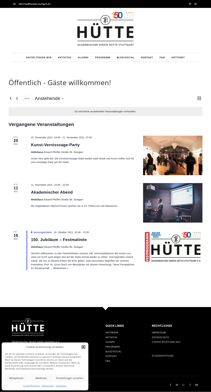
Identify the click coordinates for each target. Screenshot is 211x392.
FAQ (162, 57)
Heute (27, 98)
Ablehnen (41, 378)
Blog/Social (125, 57)
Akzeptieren (16, 378)
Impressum (61, 385)
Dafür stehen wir (38, 57)
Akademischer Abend (52, 192)
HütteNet (178, 57)
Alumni (83, 57)
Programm (102, 57)
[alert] (105, 111)
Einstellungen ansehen (69, 378)
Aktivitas (64, 57)
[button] (83, 347)
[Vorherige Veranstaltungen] (11, 98)
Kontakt (147, 57)
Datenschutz (48, 385)
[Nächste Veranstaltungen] (17, 98)
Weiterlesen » (60, 268)
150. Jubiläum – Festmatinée (59, 239)
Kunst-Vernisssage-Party (55, 145)
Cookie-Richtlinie (31, 385)
